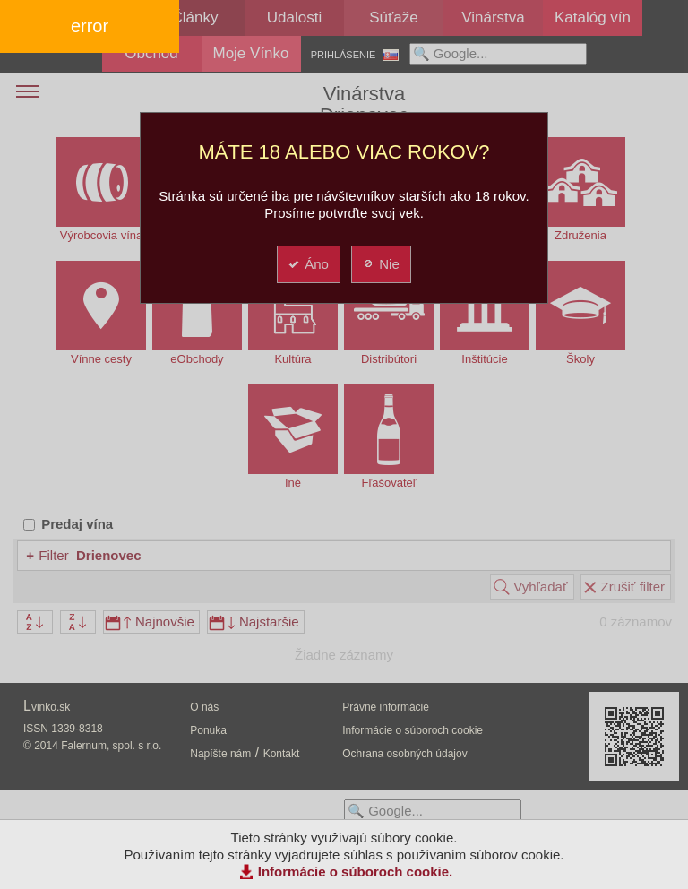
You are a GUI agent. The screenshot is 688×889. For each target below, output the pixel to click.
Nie (380, 264)
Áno (308, 264)
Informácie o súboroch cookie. (355, 871)
